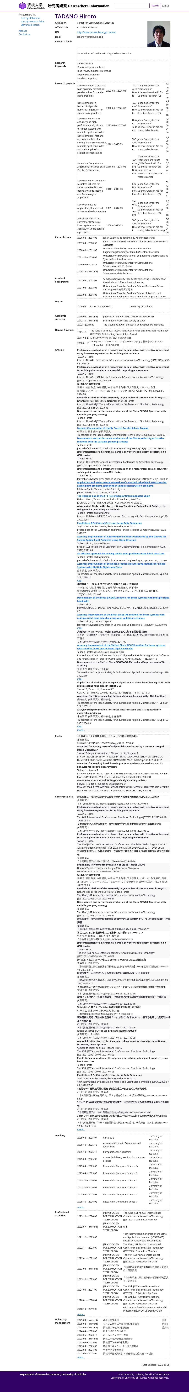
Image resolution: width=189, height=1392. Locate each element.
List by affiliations (31, 18)
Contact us (24, 34)
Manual (23, 30)
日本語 (165, 5)
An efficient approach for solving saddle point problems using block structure (120, 553)
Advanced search (31, 24)
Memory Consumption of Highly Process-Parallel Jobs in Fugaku (113, 428)
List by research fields (33, 21)
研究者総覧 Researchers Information (78, 6)
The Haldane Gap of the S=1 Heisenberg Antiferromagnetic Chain (113, 495)
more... (81, 729)
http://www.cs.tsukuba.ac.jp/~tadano (96, 32)
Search (155, 5)
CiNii (79, 580)
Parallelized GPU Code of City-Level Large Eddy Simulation (109, 523)
